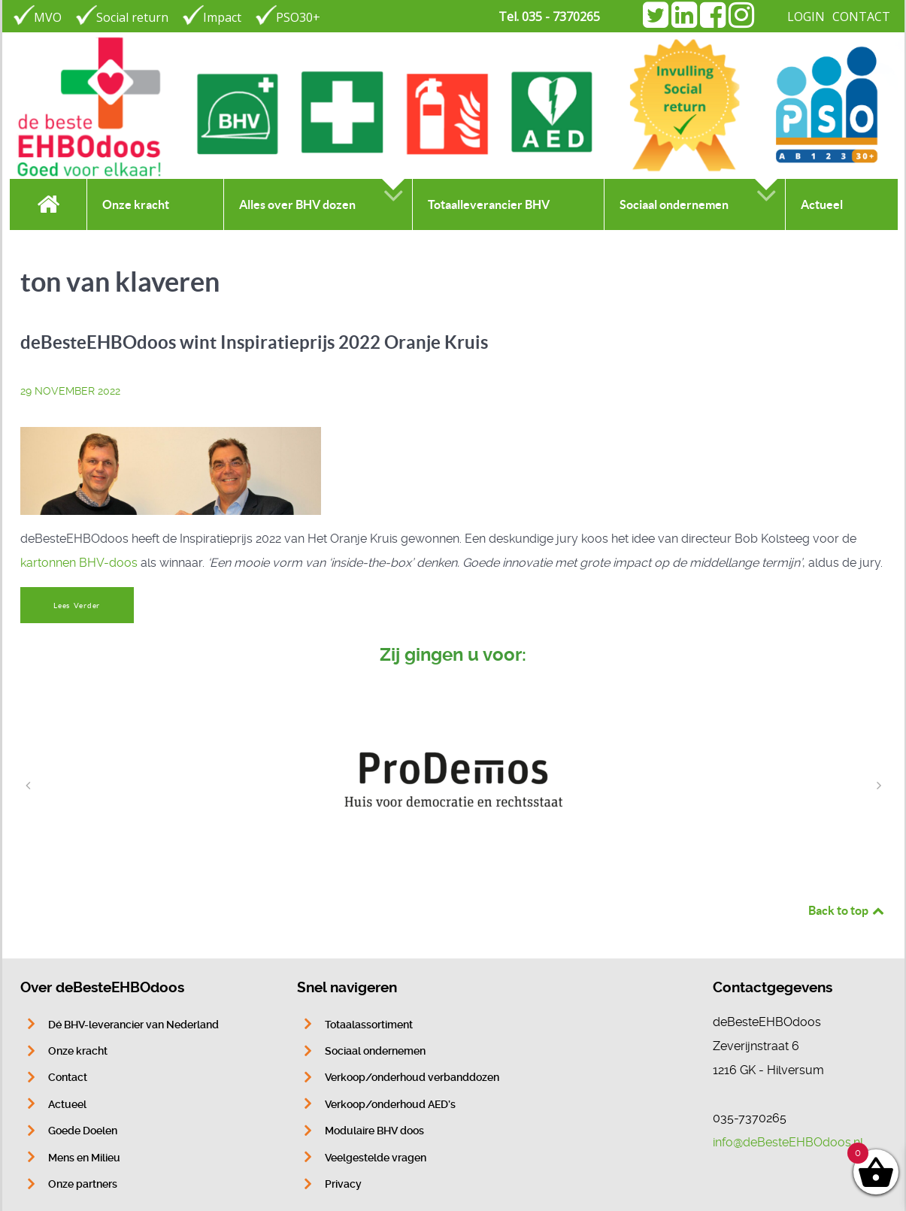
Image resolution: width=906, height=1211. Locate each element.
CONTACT (861, 16)
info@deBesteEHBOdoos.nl (788, 1142)
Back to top (847, 910)
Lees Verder (76, 605)
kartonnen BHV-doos (79, 563)
